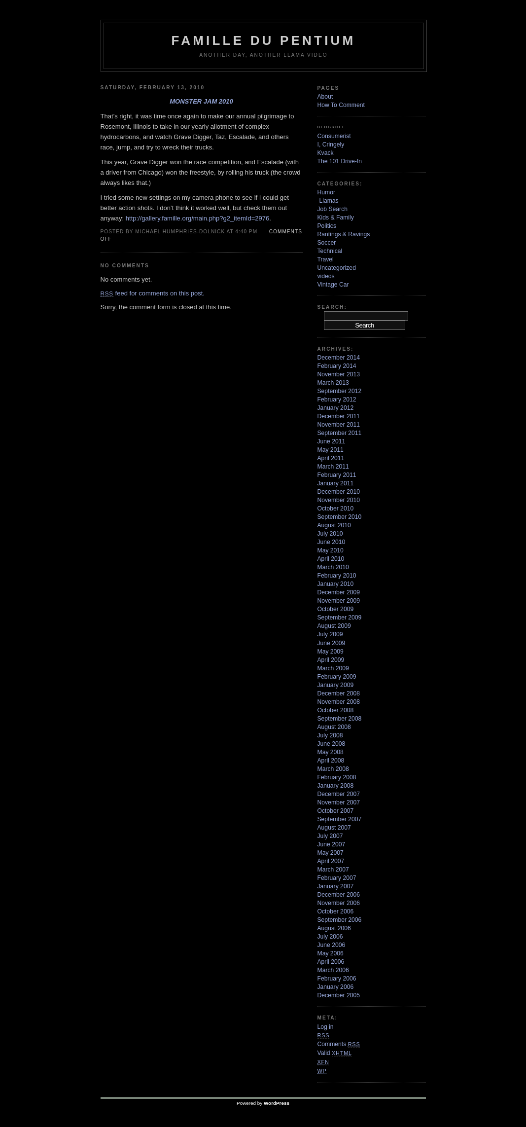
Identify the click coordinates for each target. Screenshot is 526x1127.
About (325, 96)
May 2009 (330, 651)
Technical (330, 251)
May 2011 (330, 449)
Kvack (325, 152)
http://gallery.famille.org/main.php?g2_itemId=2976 (197, 218)
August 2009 (334, 625)
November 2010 (338, 500)
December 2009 (338, 592)
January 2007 (335, 886)
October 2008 (335, 710)
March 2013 (333, 382)
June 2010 (331, 542)
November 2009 (338, 600)
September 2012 (339, 391)
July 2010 (330, 533)
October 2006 (335, 911)
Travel (325, 259)
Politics (327, 225)
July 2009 (330, 634)
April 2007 (331, 861)
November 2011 (338, 424)
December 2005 (338, 995)
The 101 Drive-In (339, 161)
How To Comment (341, 105)
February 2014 (336, 366)
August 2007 (334, 827)
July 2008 (330, 735)
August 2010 (334, 525)
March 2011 (333, 466)
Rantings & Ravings (343, 234)
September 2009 (339, 617)
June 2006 (331, 945)
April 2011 (331, 458)
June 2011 (331, 441)
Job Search (332, 209)
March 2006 (333, 970)
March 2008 (333, 768)
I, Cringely (331, 144)
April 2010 (331, 558)
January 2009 (335, 685)
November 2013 (338, 374)
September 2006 (339, 919)
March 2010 (333, 567)
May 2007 (330, 852)
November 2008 (338, 701)
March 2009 (333, 668)
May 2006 (330, 953)
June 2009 (331, 643)
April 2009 (331, 659)
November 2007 (338, 802)
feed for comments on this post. (153, 293)
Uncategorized (336, 267)
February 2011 (336, 475)
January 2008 (335, 785)
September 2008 (339, 718)
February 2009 (336, 676)
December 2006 (338, 894)
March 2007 (333, 869)
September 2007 (339, 819)
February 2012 (336, 399)
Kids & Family (335, 217)
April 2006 (331, 961)
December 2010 (338, 491)
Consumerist (334, 136)
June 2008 (331, 743)
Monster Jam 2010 (201, 101)
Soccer (326, 242)
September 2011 (339, 433)
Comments (338, 1044)
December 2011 (338, 416)
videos (326, 276)
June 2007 (331, 844)
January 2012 (335, 407)
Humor (326, 192)
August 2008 (334, 727)
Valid (334, 1053)
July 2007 (330, 836)
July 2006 (330, 936)
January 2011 (335, 483)
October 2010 (335, 508)
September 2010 (339, 516)
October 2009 (335, 609)
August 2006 (334, 928)
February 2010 (336, 575)
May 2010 (330, 550)
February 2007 (336, 877)
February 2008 (336, 777)
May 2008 (330, 752)
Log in (325, 1026)
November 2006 (338, 903)
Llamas (329, 200)
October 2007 (335, 810)
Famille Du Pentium (264, 40)
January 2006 (335, 986)
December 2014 (338, 357)
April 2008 (331, 760)
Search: (332, 307)
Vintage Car (333, 284)
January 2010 (335, 584)
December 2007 (338, 794)
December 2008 (338, 693)
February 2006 (336, 978)
